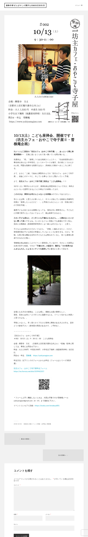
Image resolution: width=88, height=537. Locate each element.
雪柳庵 (49, 424)
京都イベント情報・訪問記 (37, 424)
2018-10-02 (18, 424)
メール (48, 498)
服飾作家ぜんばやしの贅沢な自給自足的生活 (25, 5)
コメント (17, 469)
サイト (16, 508)
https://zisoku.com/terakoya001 (47, 406)
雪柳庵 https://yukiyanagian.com (39, 355)
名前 (16, 498)
